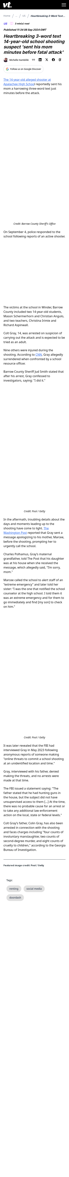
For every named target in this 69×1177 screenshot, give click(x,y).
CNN (39, 355)
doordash (15, 897)
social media (34, 888)
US (24, 15)
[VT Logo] (7, 4)
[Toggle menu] (64, 4)
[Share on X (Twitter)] (46, 59)
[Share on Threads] (60, 59)
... (16, 15)
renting (13, 888)
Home (6, 15)
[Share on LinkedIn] (40, 59)
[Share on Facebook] (53, 59)
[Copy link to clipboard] (33, 59)
